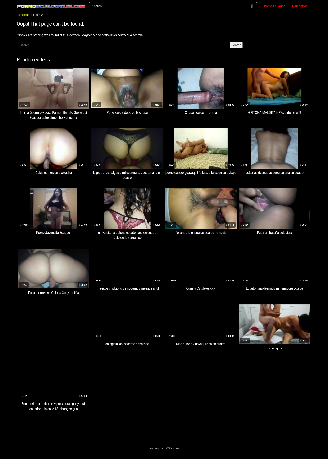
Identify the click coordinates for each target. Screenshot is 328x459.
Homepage (23, 14)
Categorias (300, 6)
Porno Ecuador (274, 6)
